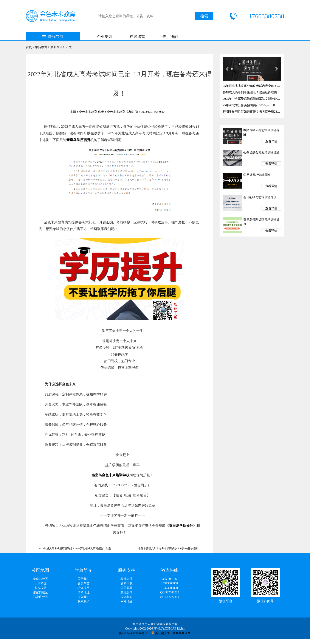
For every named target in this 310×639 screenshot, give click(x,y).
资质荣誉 (84, 583)
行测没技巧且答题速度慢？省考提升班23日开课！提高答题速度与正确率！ (252, 111)
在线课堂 (137, 36)
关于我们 (170, 36)
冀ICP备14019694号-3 (133, 633)
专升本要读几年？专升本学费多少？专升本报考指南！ (169, 548)
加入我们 (84, 597)
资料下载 (127, 583)
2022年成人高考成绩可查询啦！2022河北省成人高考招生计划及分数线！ (76, 548)
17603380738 (266, 16)
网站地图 (127, 601)
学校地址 (84, 592)
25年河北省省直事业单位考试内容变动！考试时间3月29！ (252, 86)
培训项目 (84, 588)
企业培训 (104, 36)
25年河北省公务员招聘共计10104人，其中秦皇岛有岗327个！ (252, 105)
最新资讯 (56, 47)
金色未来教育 (88, 112)
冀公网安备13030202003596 (171, 633)
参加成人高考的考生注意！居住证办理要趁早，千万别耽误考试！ (252, 92)
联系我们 (84, 601)
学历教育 (41, 47)
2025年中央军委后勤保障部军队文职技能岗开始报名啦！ (252, 98)
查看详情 (271, 141)
